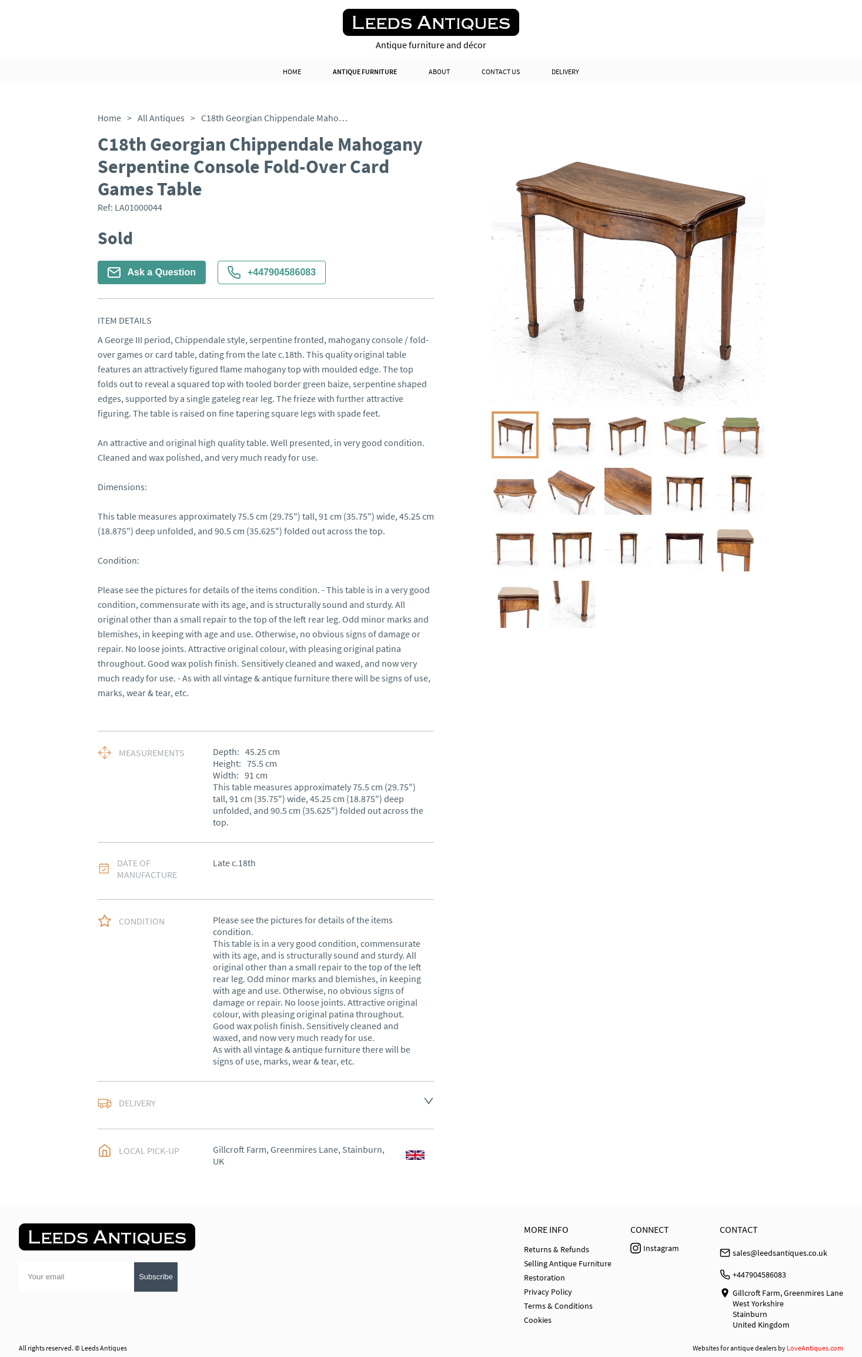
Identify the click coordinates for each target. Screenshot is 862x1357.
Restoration (544, 1277)
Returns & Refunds (556, 1249)
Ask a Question (152, 272)
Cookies (538, 1320)
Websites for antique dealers (735, 1347)
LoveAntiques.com (815, 1347)
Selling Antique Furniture (568, 1263)
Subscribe (156, 1276)
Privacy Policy (548, 1291)
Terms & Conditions (558, 1306)
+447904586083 (272, 272)
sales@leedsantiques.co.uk (780, 1253)
